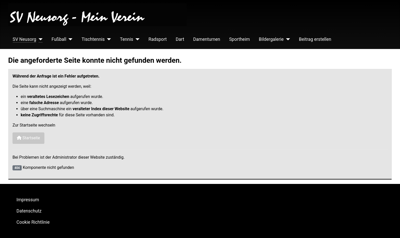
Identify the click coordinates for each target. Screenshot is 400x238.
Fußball (59, 39)
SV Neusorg (24, 39)
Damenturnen (206, 39)
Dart (180, 39)
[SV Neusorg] (39, 39)
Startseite (28, 137)
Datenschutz (29, 211)
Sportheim (239, 39)
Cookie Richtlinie (33, 222)
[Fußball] (69, 39)
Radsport (157, 39)
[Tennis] (136, 39)
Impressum (28, 199)
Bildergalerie (271, 39)
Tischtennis (93, 39)
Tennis (126, 39)
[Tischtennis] (108, 39)
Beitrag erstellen (315, 39)
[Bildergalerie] (287, 39)
